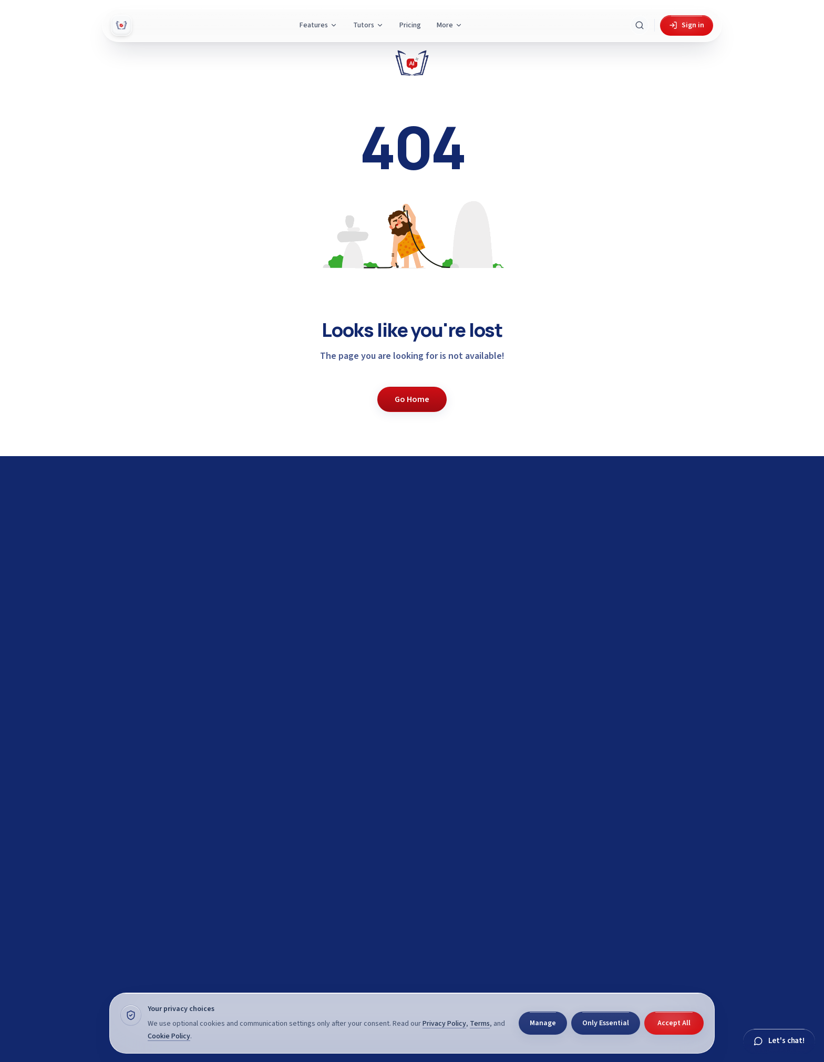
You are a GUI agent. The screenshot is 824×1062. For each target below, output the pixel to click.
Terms (480, 1023)
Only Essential (605, 1023)
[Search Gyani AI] (639, 25)
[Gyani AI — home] (121, 25)
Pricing (410, 25)
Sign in (686, 25)
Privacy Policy (444, 1023)
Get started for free (604, 801)
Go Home (412, 399)
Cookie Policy (169, 1036)
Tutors (368, 25)
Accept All (674, 1023)
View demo (539, 831)
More (449, 25)
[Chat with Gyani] (779, 1041)
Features (318, 25)
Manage (543, 1023)
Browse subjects (670, 831)
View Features (604, 861)
